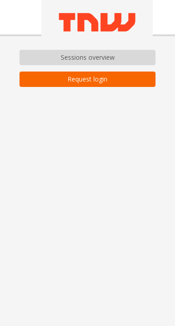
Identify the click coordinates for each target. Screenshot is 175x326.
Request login (87, 79)
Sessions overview (88, 57)
